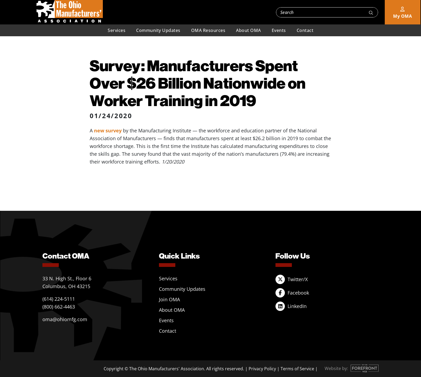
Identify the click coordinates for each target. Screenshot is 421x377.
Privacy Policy (262, 369)
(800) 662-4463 (58, 306)
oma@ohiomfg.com (64, 319)
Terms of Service (297, 369)
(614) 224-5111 (58, 299)
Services (116, 30)
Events (279, 30)
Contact (305, 30)
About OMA (248, 30)
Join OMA (169, 299)
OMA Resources (208, 30)
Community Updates (158, 30)
